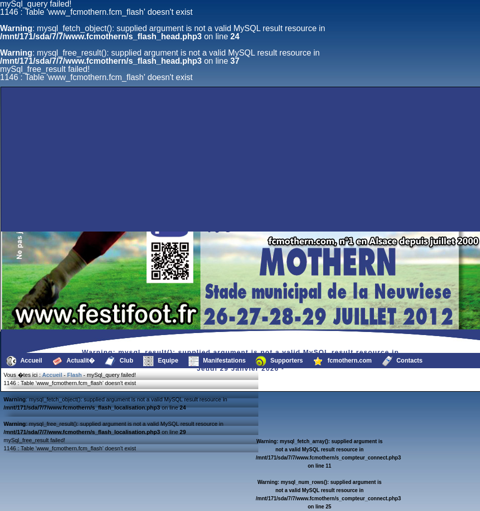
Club (119, 361)
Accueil (24, 361)
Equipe (160, 361)
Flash (74, 375)
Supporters (279, 361)
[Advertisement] (97, 207)
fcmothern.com (342, 361)
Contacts (402, 361)
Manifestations (217, 361)
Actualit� (73, 361)
